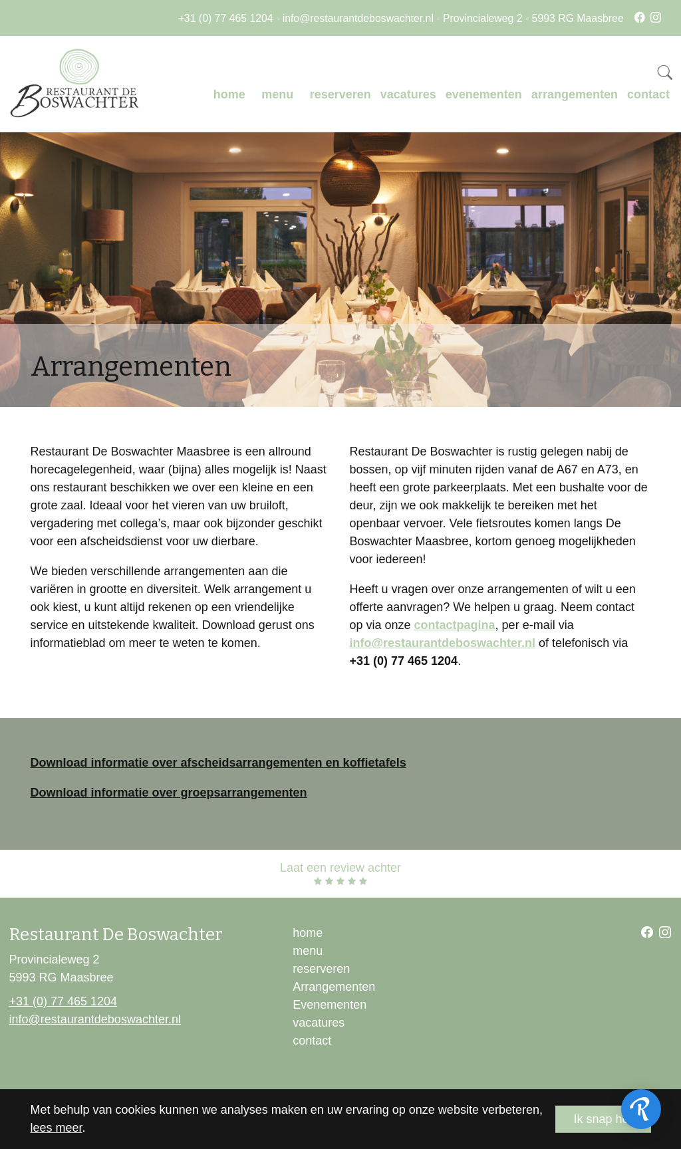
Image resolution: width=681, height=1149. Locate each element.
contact (648, 94)
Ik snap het (602, 1119)
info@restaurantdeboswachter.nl (358, 18)
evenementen (484, 94)
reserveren (340, 94)
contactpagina (454, 625)
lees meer (56, 1127)
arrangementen (574, 94)
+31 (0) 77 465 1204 (225, 18)
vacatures (408, 94)
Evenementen (329, 1004)
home (229, 94)
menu (277, 94)
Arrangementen (334, 986)
